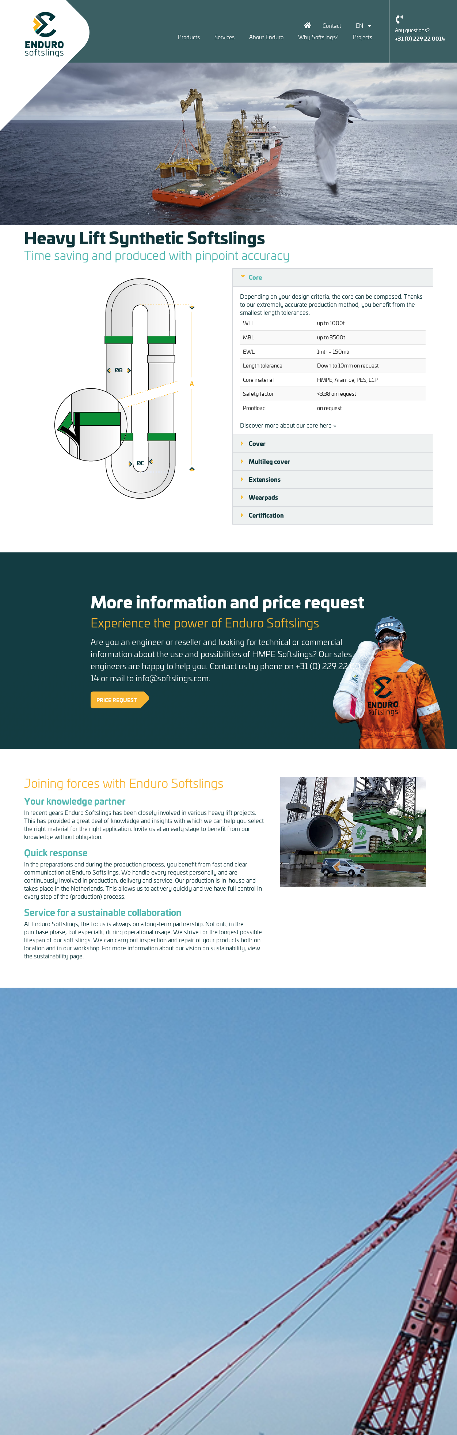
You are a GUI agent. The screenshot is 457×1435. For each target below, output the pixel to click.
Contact (332, 25)
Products (189, 37)
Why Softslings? (318, 37)
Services (224, 37)
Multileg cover (269, 461)
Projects (362, 37)
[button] (333, 277)
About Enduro (266, 37)
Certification (266, 515)
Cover (257, 443)
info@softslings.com (172, 677)
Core (255, 277)
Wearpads (263, 497)
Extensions (265, 479)
